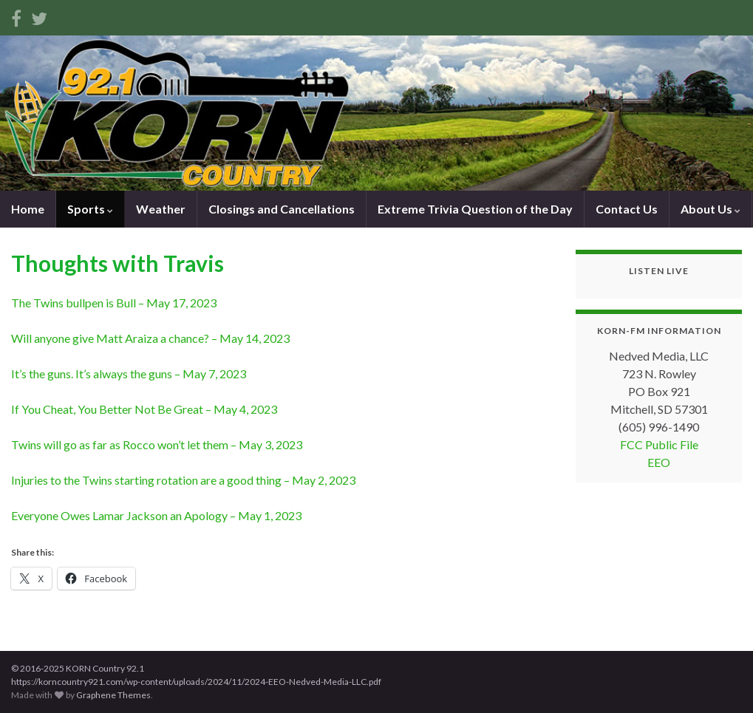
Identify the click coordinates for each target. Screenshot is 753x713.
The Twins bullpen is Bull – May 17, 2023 (114, 303)
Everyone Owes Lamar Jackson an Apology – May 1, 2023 (156, 515)
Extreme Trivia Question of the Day (475, 209)
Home (27, 209)
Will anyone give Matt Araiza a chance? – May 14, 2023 (150, 338)
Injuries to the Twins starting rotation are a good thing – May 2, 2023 (183, 480)
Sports (90, 209)
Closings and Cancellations (281, 209)
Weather (160, 209)
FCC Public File (659, 444)
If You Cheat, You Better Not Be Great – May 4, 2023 (144, 409)
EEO (658, 462)
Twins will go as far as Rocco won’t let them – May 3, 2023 (156, 444)
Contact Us (627, 209)
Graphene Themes (113, 694)
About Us (710, 209)
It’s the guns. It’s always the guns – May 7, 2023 (128, 373)
